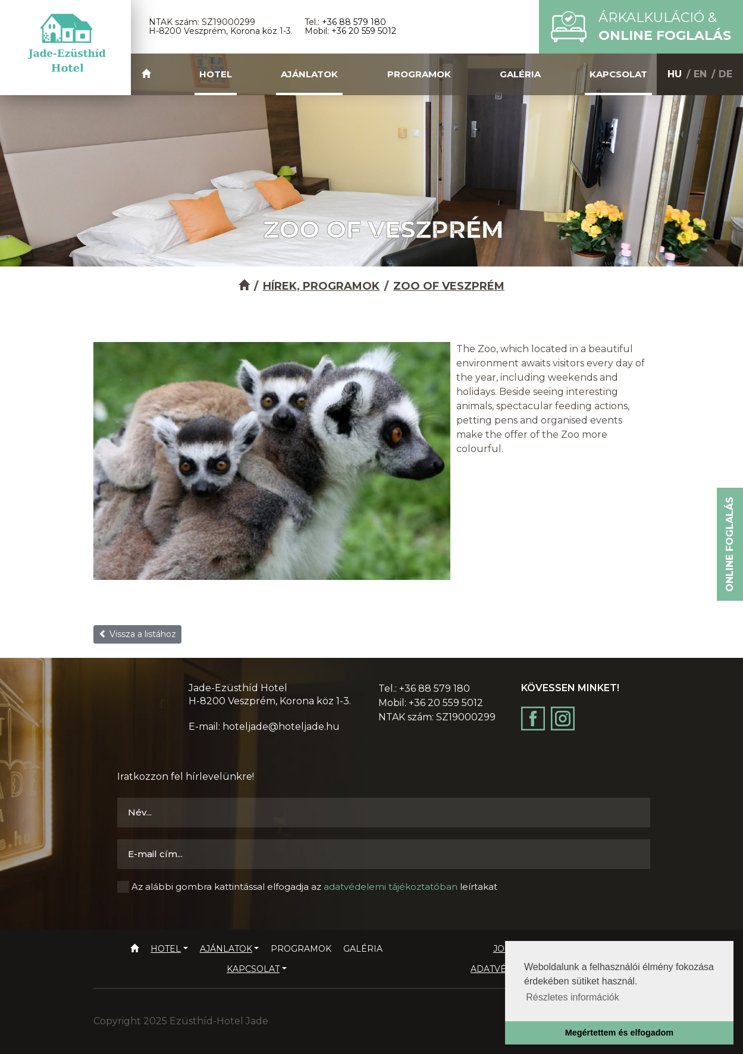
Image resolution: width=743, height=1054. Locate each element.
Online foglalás (729, 544)
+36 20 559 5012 (363, 31)
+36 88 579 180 (354, 22)
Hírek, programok (321, 286)
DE (725, 74)
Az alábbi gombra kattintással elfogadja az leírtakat (314, 886)
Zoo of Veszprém (448, 286)
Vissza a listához (137, 634)
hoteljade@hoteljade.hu (281, 726)
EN (700, 74)
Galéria (520, 74)
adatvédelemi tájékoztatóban (390, 886)
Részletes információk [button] (572, 997)
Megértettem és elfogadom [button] (619, 1032)
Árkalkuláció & (664, 26)
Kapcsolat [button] (618, 74)
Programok (419, 74)
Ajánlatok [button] (309, 74)
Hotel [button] (215, 74)
